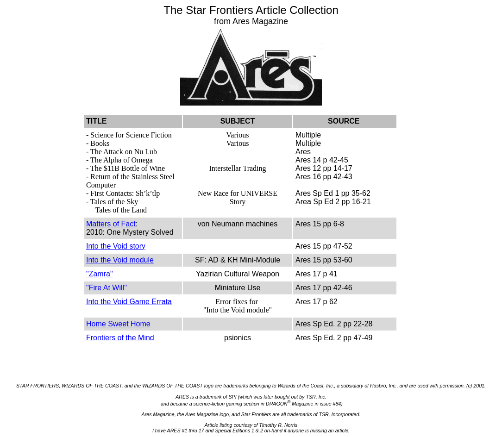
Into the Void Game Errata (129, 302)
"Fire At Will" (106, 288)
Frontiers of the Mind (120, 338)
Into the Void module (120, 260)
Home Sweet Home (118, 324)
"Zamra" (99, 274)
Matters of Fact (111, 224)
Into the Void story (115, 246)
